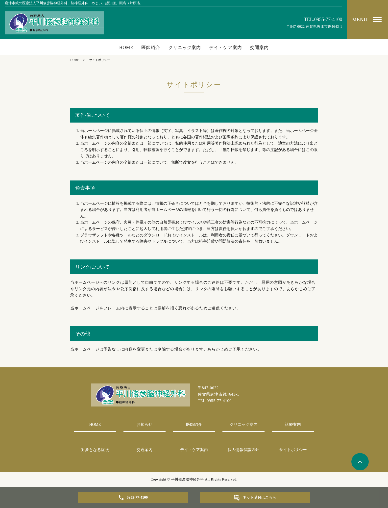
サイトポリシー (293, 450)
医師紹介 (150, 47)
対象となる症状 (95, 450)
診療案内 (293, 424)
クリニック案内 (184, 47)
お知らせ (144, 424)
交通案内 (259, 47)
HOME (126, 47)
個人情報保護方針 (243, 450)
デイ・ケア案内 (225, 47)
